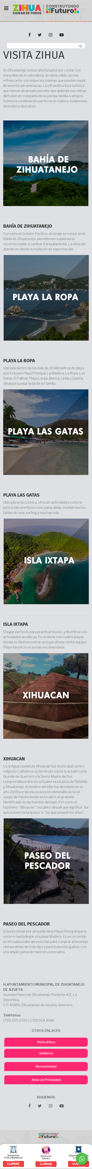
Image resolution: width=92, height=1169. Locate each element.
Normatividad (46, 1066)
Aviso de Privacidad (46, 1079)
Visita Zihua (46, 1042)
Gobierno (46, 1053)
